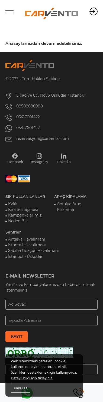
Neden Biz (17, 221)
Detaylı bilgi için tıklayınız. (32, 378)
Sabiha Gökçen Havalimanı (33, 250)
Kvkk (12, 204)
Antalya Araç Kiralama (69, 207)
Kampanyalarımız (24, 215)
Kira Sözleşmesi (23, 209)
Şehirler (13, 232)
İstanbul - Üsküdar (25, 256)
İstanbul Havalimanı (27, 245)
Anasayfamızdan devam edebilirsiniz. (43, 43)
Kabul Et (20, 388)
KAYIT (16, 336)
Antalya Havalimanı (26, 239)
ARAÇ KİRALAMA (70, 196)
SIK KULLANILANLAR (25, 196)
